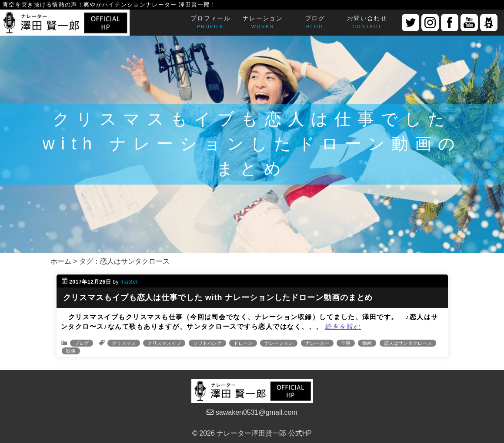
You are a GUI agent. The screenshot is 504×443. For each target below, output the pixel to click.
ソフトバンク (207, 343)
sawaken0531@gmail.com (252, 412)
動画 (367, 343)
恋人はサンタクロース (408, 343)
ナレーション (278, 343)
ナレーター (317, 343)
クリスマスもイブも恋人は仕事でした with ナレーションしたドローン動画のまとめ (218, 297)
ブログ (81, 343)
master (129, 282)
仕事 (345, 343)
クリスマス (124, 343)
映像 (71, 351)
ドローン (243, 343)
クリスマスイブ (164, 343)
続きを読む (343, 326)
